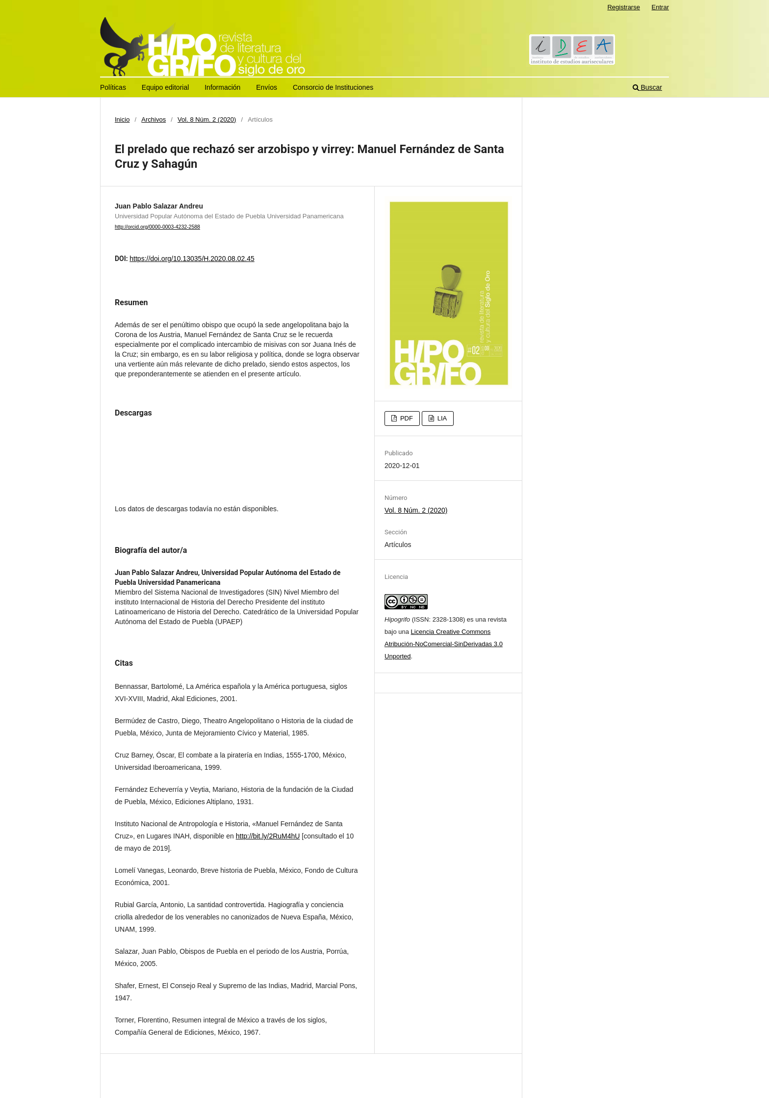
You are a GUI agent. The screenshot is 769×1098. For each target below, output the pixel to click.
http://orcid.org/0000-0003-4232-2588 (157, 227)
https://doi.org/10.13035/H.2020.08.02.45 (192, 258)
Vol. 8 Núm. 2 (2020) (207, 119)
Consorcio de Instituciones (333, 87)
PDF (405, 418)
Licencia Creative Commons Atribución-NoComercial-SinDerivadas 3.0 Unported (443, 644)
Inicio (122, 119)
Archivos (153, 119)
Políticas (113, 87)
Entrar (660, 7)
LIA (441, 418)
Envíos (266, 87)
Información (222, 87)
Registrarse (623, 7)
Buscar (647, 87)
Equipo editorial (165, 87)
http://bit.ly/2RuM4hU (268, 836)
